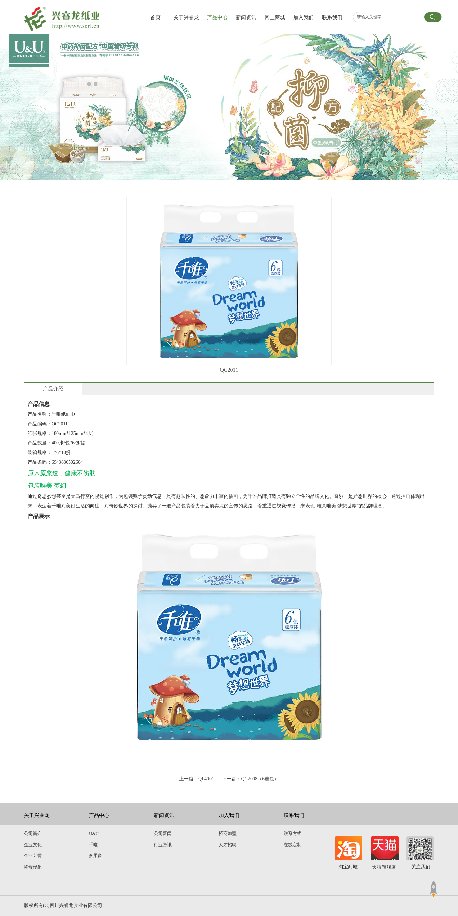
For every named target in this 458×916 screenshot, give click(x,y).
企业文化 (33, 844)
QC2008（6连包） (260, 779)
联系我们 (294, 815)
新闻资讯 (164, 815)
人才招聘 (228, 844)
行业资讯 (163, 844)
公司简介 (33, 833)
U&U (94, 833)
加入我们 (229, 815)
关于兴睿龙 (37, 815)
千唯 (93, 844)
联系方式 (292, 833)
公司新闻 (163, 833)
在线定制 (292, 844)
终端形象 (33, 866)
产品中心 (99, 815)
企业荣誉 (33, 855)
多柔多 (95, 855)
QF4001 (206, 779)
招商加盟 (228, 833)
